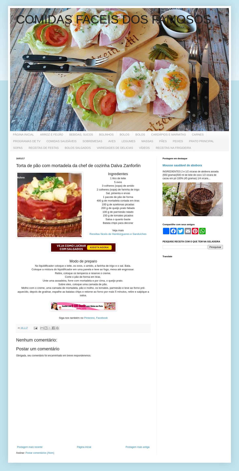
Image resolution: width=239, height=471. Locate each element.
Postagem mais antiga (137, 447)
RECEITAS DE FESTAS (44, 147)
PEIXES (178, 141)
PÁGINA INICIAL (23, 134)
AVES (111, 141)
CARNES (198, 134)
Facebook (102, 317)
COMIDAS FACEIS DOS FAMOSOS (113, 19)
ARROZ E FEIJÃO (51, 134)
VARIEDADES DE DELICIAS (115, 147)
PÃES (163, 141)
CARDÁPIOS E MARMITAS (168, 134)
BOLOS (124, 134)
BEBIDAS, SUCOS (81, 134)
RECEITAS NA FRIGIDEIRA (173, 147)
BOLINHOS (106, 134)
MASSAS (147, 141)
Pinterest (89, 317)
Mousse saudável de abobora (182, 165)
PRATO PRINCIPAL (201, 141)
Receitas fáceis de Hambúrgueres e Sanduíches (118, 234)
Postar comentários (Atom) (40, 452)
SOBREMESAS (92, 141)
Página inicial (84, 447)
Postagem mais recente (29, 447)
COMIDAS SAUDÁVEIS (61, 141)
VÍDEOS (144, 147)
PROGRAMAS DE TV (26, 141)
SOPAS (18, 147)
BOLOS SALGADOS (78, 147)
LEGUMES (128, 141)
